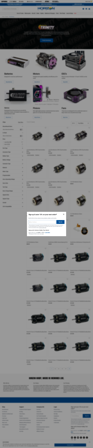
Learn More (47, 232)
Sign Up (60, 222)
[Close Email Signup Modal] (63, 214)
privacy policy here (42, 227)
